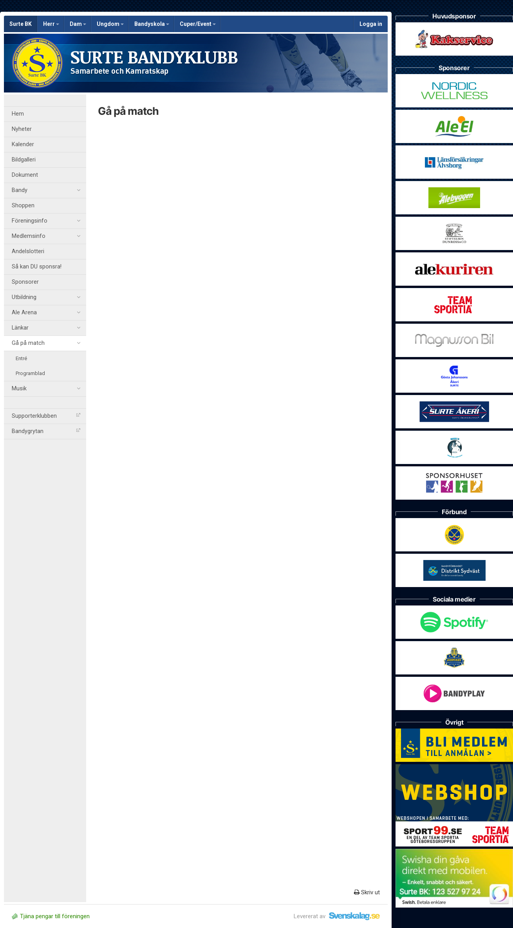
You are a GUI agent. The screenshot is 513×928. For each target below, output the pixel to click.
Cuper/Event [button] (198, 24)
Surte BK (20, 24)
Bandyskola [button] (151, 24)
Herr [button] (51, 24)
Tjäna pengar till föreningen (51, 916)
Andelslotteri (28, 251)
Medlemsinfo (46, 236)
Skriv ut (367, 892)
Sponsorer (25, 282)
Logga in (370, 24)
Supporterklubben (46, 416)
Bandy (46, 190)
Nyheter (22, 129)
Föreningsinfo (46, 221)
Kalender (23, 144)
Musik (46, 388)
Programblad (30, 373)
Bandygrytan (46, 431)
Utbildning (46, 297)
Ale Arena (46, 312)
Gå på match (46, 343)
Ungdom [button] (110, 24)
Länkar (46, 328)
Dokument (25, 175)
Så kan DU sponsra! (36, 266)
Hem (18, 114)
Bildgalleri (24, 159)
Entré (21, 358)
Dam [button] (78, 24)
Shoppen (23, 205)
